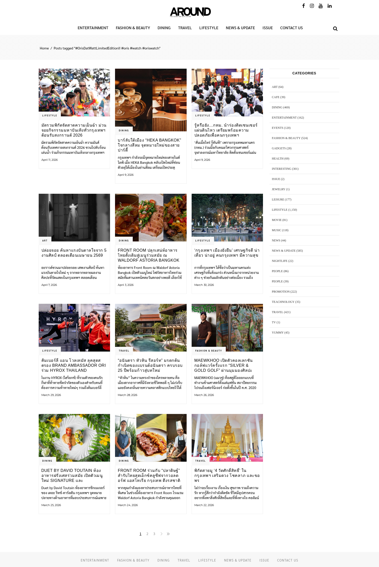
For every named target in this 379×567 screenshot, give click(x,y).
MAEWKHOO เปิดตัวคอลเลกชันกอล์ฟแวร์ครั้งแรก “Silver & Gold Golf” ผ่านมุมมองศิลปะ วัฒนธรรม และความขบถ (223, 365)
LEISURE (278, 199)
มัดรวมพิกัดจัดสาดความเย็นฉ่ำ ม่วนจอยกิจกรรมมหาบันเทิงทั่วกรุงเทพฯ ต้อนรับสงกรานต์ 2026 (74, 130)
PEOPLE (277, 271)
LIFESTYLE (49, 115)
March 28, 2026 (127, 395)
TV (274, 322)
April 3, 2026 (125, 285)
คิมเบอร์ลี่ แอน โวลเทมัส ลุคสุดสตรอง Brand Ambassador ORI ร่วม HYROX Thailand (73, 365)
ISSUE (276, 179)
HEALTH (278, 158)
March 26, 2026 (204, 395)
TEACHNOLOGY (283, 302)
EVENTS (277, 128)
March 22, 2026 (204, 505)
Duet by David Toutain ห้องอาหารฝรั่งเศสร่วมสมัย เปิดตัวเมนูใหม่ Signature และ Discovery (72, 475)
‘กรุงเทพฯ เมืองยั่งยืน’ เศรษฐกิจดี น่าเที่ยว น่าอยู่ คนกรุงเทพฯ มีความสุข (226, 252)
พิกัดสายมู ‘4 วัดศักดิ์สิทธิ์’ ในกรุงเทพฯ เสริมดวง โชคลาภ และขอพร (227, 475)
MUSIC (276, 230)
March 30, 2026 (204, 285)
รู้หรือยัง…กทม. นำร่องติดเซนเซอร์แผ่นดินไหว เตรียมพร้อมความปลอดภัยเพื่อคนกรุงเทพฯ (226, 130)
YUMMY (278, 332)
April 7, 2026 (49, 285)
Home (44, 48)
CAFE (276, 97)
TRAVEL (124, 350)
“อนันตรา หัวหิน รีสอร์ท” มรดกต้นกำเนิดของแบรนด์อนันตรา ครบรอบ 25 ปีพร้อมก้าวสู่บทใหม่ (150, 365)
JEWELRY (278, 189)
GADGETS (279, 148)
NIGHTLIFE (280, 261)
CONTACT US (287, 560)
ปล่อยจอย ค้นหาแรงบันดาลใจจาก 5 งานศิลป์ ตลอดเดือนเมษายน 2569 (74, 252)
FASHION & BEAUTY (208, 350)
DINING (124, 130)
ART (45, 240)
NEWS (276, 240)
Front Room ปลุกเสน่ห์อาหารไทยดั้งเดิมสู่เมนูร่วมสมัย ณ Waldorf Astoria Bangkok (148, 255)
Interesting (281, 169)
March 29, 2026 (51, 395)
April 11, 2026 (49, 160)
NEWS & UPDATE (284, 250)
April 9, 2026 (125, 175)
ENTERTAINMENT (284, 117)
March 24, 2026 (128, 505)
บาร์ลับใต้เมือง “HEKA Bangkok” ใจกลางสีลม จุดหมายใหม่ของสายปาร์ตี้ (149, 145)
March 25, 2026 (51, 505)
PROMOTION (281, 291)
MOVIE (277, 220)
